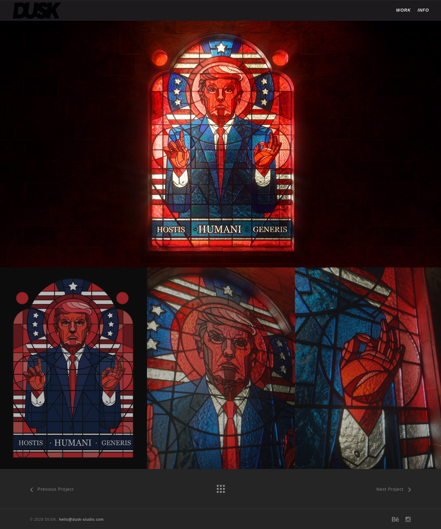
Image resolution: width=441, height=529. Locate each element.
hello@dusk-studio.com (81, 519)
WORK (403, 10)
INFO (423, 10)
